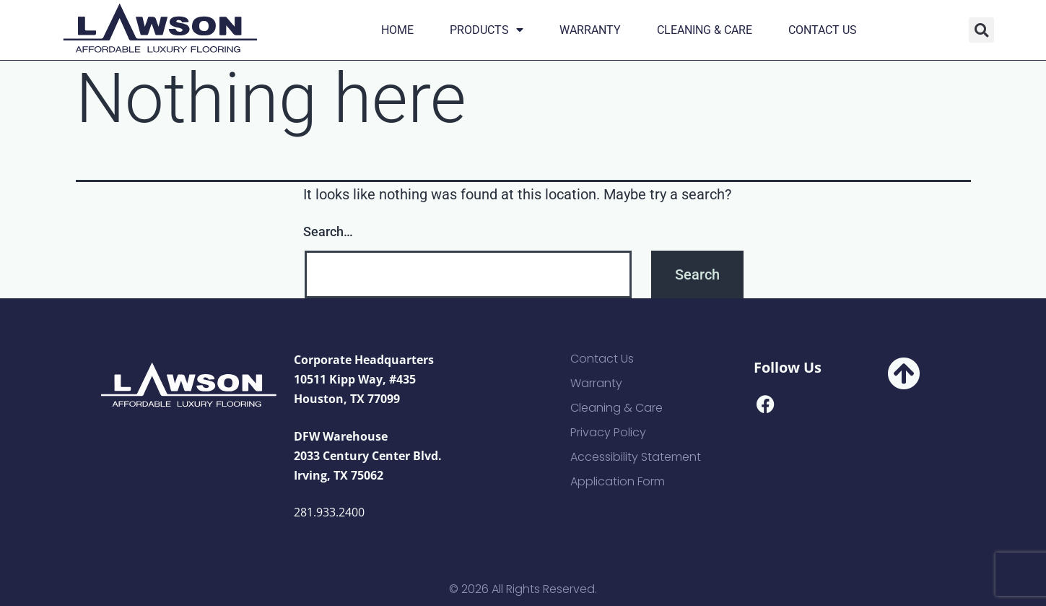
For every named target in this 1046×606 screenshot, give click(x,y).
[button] (981, 30)
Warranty (590, 30)
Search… (328, 231)
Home (397, 30)
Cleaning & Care (704, 30)
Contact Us (822, 30)
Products (486, 30)
